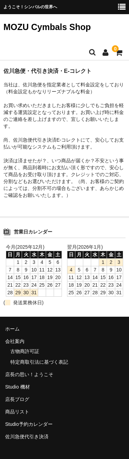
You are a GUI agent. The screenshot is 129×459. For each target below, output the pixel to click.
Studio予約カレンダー (29, 424)
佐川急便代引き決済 (27, 436)
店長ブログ (17, 399)
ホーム (12, 329)
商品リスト (17, 411)
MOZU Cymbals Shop (47, 27)
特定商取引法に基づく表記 (39, 362)
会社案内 (14, 341)
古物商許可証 (24, 351)
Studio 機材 (17, 387)
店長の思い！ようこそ (29, 374)
